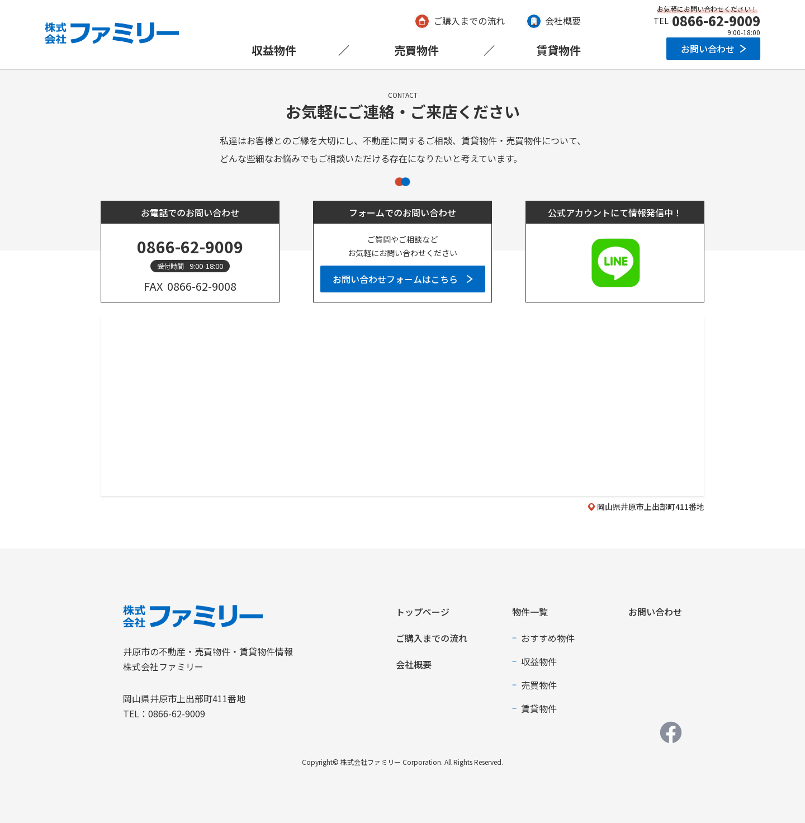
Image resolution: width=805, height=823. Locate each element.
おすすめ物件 (548, 638)
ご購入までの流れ (469, 20)
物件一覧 (530, 611)
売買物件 (416, 50)
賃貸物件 (558, 50)
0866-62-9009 (716, 20)
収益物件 (274, 50)
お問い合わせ (708, 48)
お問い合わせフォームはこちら (395, 279)
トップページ (422, 611)
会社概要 (563, 20)
